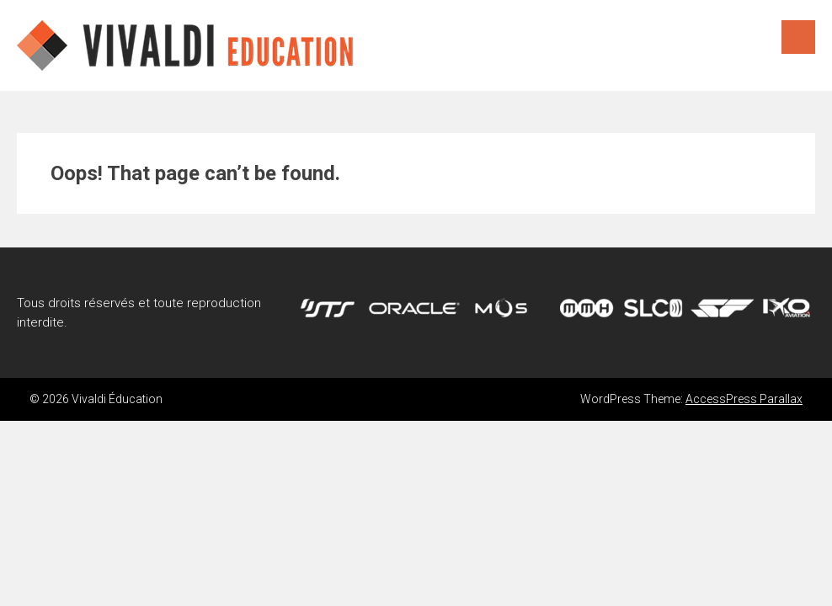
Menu (798, 37)
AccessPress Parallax (744, 399)
